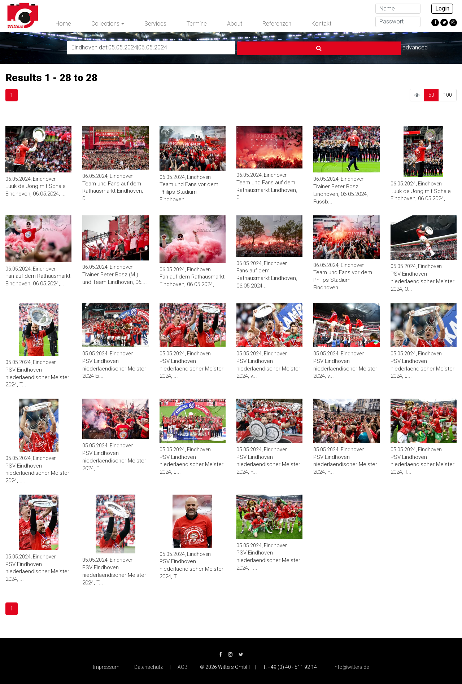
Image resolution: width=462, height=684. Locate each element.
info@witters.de (351, 666)
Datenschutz (148, 666)
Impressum (106, 666)
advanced (349, 46)
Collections (105, 23)
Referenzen (276, 23)
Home (63, 23)
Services (155, 23)
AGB (183, 666)
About (234, 23)
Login (442, 8)
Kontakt (321, 23)
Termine (197, 23)
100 (447, 94)
